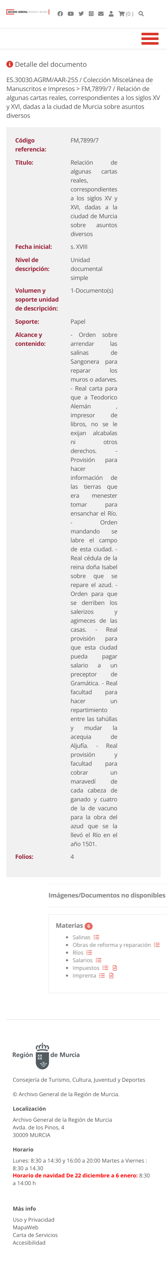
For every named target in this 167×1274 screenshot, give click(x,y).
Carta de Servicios (35, 1235)
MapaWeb (25, 1227)
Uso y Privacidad (33, 1219)
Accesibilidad (29, 1242)
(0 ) (126, 13)
